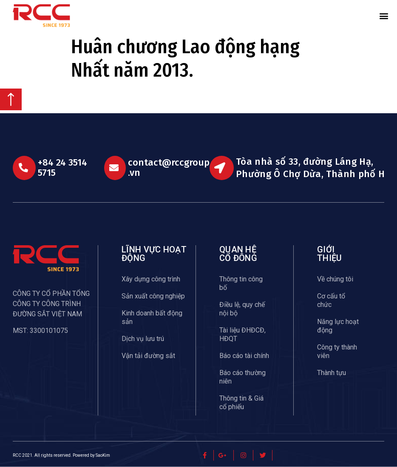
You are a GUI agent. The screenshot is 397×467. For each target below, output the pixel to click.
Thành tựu (331, 373)
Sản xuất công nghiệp (153, 296)
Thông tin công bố (241, 283)
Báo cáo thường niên (242, 377)
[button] (383, 15)
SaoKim (103, 455)
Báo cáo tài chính (244, 356)
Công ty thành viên (337, 351)
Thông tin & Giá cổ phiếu (241, 402)
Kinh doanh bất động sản (152, 317)
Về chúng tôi (335, 279)
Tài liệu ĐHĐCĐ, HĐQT (242, 334)
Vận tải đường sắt (148, 356)
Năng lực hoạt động (338, 326)
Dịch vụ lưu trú (143, 339)
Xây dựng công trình (151, 279)
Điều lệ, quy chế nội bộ (242, 309)
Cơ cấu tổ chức (331, 300)
